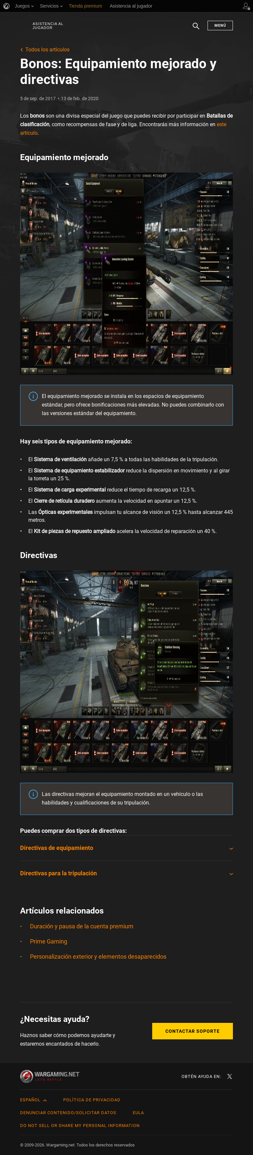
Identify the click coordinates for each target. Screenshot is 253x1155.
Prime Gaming (48, 941)
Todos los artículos (47, 49)
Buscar (196, 29)
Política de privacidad (92, 1099)
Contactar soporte (192, 1031)
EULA (138, 1112)
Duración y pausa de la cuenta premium (81, 926)
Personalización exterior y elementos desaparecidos (98, 956)
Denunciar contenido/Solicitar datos (68, 1112)
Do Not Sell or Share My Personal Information (80, 1125)
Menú (220, 25)
